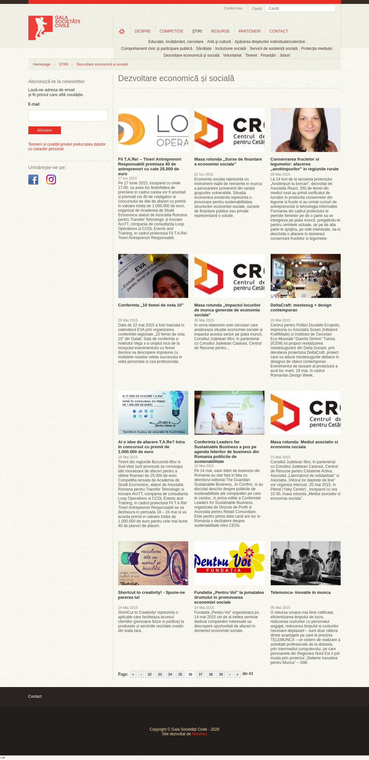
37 (201, 674)
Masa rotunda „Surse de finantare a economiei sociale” (228, 161)
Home (122, 31)
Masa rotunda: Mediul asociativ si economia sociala (304, 444)
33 (160, 674)
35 (180, 674)
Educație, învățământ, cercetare (175, 41)
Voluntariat (232, 55)
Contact (35, 696)
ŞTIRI (197, 31)
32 (149, 674)
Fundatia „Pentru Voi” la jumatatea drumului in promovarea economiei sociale (229, 597)
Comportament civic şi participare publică (156, 48)
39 (221, 674)
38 (211, 674)
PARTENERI (250, 31)
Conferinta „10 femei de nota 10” (151, 305)
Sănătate (204, 48)
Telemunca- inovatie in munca (301, 592)
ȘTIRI (63, 64)
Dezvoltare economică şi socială (191, 55)
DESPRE (143, 31)
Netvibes (199, 734)
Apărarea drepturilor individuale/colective (269, 41)
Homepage (42, 64)
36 (190, 674)
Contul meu (233, 8)
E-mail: (34, 104)
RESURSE (220, 31)
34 (170, 674)
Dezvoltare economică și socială (102, 64)
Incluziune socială (230, 48)
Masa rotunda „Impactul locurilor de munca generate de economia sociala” (227, 310)
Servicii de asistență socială (273, 48)
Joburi (284, 55)
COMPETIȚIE (171, 31)
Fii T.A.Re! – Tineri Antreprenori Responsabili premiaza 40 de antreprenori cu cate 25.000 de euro (149, 166)
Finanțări (268, 55)
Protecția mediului (316, 48)
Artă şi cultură (219, 41)
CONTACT (278, 31)
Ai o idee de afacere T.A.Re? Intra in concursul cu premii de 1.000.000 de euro (151, 446)
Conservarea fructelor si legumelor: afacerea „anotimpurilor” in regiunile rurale (305, 164)
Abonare (44, 130)
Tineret (251, 55)
